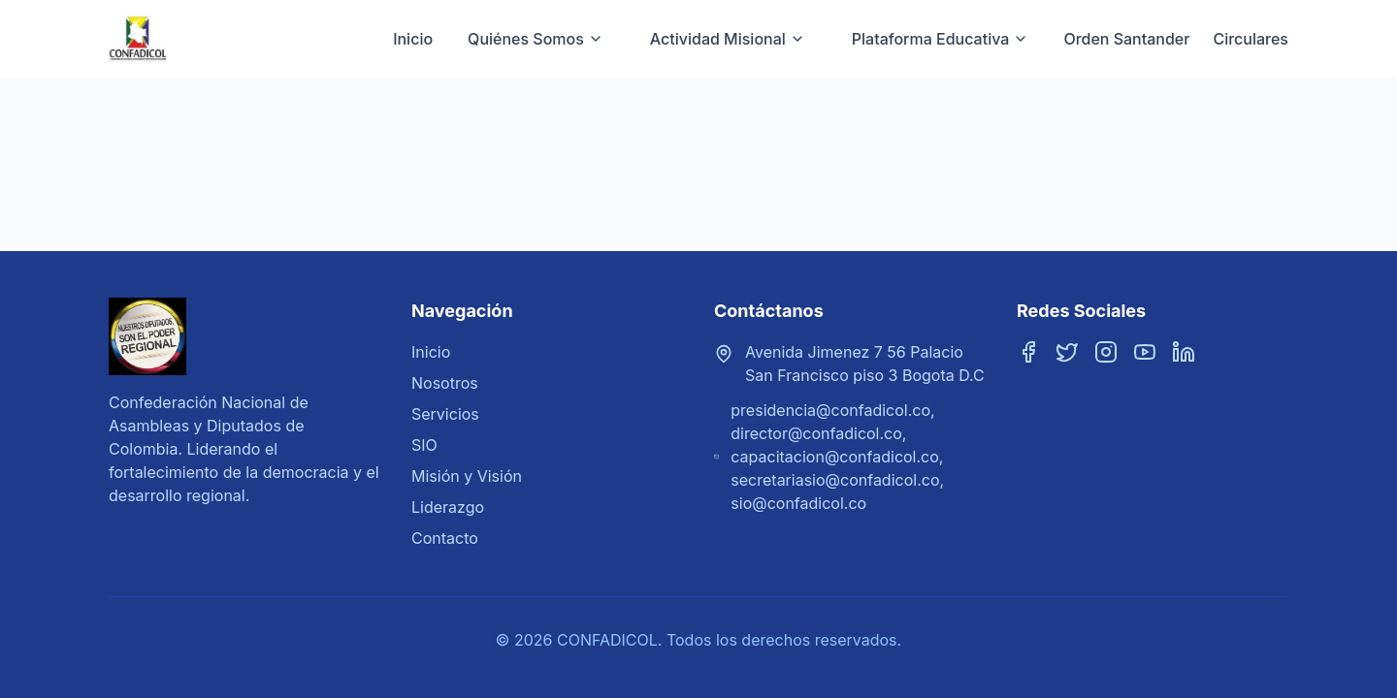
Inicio (413, 38)
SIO (424, 445)
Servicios (445, 414)
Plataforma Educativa (940, 38)
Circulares (1250, 38)
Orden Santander (1126, 38)
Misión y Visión (466, 476)
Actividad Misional (727, 38)
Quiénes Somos (535, 38)
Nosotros (444, 383)
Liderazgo (447, 507)
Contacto (444, 538)
